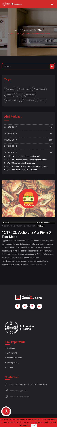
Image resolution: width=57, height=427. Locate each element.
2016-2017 (10, 152)
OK (34, 425)
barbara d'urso (28, 100)
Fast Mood (38, 30)
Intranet (9, 367)
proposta (9, 95)
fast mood (10, 89)
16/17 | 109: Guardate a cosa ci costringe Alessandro (25, 160)
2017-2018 (10, 146)
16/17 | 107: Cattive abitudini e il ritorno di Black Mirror (26, 166)
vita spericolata (12, 100)
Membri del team (13, 358)
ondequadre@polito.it (16, 390)
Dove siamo (11, 353)
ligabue (42, 100)
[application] (28, 222)
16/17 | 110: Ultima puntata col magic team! (22, 156)
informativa (25, 425)
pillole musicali (39, 89)
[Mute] (42, 222)
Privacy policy (12, 362)
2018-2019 (10, 140)
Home (16, 30)
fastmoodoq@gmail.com (35, 264)
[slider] (23, 222)
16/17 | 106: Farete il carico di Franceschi (20, 170)
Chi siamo (10, 348)
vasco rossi (30, 95)
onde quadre (24, 89)
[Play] (3, 222)
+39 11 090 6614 (17, 396)
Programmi (26, 30)
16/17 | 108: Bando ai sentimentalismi (19, 163)
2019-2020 (10, 133)
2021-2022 (10, 127)
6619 (27, 396)
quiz (19, 95)
